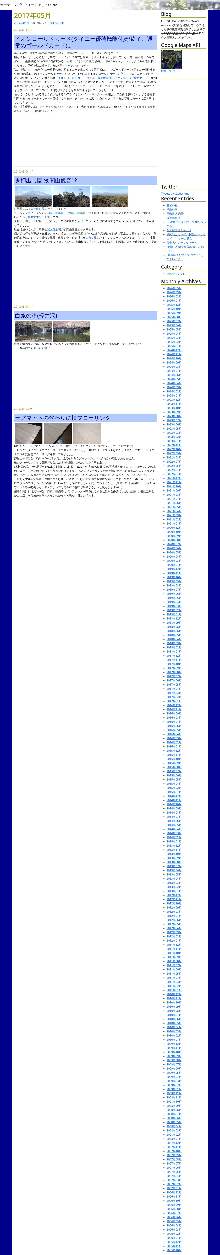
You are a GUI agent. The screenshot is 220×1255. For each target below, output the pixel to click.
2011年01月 (174, 990)
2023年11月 (174, 404)
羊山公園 (172, 209)
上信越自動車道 (76, 213)
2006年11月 (174, 1196)
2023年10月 (174, 408)
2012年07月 (174, 916)
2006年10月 (174, 1201)
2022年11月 (174, 445)
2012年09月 (174, 907)
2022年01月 (174, 474)
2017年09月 (174, 668)
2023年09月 (174, 412)
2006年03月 (174, 1229)
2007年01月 (174, 1188)
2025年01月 (174, 346)
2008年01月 (174, 1139)
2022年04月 (174, 470)
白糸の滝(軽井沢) (36, 315)
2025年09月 (174, 313)
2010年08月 (174, 1011)
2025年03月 (174, 338)
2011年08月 (174, 961)
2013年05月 (174, 874)
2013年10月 (174, 854)
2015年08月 (174, 767)
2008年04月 (174, 1126)
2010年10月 (174, 1002)
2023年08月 (174, 416)
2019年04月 (174, 602)
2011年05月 (174, 973)
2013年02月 (174, 887)
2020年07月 (174, 544)
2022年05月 (174, 466)
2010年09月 (174, 1006)
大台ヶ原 (91, 237)
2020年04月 (174, 556)
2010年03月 (174, 1031)
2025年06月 (174, 325)
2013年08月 (174, 862)
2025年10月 (174, 309)
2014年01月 (174, 841)
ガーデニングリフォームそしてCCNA (28, 4)
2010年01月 (174, 1040)
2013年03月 (174, 883)
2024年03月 (174, 387)
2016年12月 (174, 705)
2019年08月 (174, 585)
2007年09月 (174, 1155)
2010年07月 (174, 1015)
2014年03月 (174, 833)
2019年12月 (174, 569)
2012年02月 (174, 936)
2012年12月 (174, 895)
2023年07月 (174, 420)
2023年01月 (174, 441)
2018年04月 (174, 639)
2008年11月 (174, 1097)
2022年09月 (174, 453)
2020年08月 (174, 540)
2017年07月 (174, 676)
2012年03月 (174, 932)
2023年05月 (174, 428)
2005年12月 (174, 1242)
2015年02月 (174, 788)
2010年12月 (174, 994)
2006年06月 (174, 1217)
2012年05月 (174, 924)
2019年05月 (174, 598)
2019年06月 (174, 594)
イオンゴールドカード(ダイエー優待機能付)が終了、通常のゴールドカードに (83, 42)
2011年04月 (174, 978)
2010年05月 (174, 1023)
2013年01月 (174, 891)
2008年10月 (174, 1101)
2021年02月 (174, 519)
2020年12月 (174, 528)
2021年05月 (174, 507)
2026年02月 (174, 296)
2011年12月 (174, 945)
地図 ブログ (168, 71)
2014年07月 (174, 817)
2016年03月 (174, 738)
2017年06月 (21, 23)
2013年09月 (174, 858)
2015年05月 (174, 779)
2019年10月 (174, 577)
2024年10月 (174, 358)
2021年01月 (174, 523)
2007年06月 (174, 1167)
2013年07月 (174, 866)
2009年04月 (174, 1077)
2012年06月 (174, 920)
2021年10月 (174, 486)
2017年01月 (174, 701)
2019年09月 (174, 581)
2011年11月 (174, 949)
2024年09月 (174, 362)
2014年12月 (174, 796)
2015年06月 (174, 775)
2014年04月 (174, 829)
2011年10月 (174, 953)
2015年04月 (174, 784)
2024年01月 (174, 395)
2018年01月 (174, 651)
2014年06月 (174, 821)
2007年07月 (174, 1163)
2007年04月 (174, 1176)
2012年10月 (174, 903)
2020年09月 (174, 536)
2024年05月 (174, 379)
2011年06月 (174, 969)
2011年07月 (174, 965)
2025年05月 (174, 329)
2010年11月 (174, 998)
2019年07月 (174, 589)
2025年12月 (174, 305)
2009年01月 (174, 1089)
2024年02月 (174, 391)
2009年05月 (174, 1073)
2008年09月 (174, 1106)
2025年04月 (174, 333)
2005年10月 (174, 1250)
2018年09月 (174, 622)
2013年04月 (174, 878)
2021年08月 (174, 494)
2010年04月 (174, 1027)
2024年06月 (174, 375)
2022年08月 (174, 457)
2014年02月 (174, 837)
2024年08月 (174, 367)
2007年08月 (174, 1159)
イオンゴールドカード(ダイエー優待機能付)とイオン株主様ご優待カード (103, 78)
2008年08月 (174, 1110)
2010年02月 (174, 1035)
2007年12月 (174, 1143)
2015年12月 (174, 750)
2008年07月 (174, 1114)
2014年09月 (174, 808)
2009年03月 (174, 1081)
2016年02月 (174, 742)
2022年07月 (174, 461)
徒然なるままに (176, 274)
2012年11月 (174, 899)
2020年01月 (174, 565)
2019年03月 (174, 606)
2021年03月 (174, 515)
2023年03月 (174, 433)
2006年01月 (174, 1238)
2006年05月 (174, 1221)
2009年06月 (174, 1068)
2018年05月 (174, 635)
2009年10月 (174, 1052)
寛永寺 (51, 229)
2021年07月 (174, 499)
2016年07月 (174, 722)
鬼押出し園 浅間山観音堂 (46, 180)
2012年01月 (174, 940)
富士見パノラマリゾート (182, 242)
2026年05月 (174, 288)
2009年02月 (174, 1085)
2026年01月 (174, 300)
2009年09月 (174, 1056)
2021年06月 (174, 503)
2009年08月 (174, 1060)
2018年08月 (174, 627)
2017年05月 (174, 684)
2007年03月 (174, 1180)
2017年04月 (57, 23)
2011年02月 (174, 986)
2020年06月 (174, 548)
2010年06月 (174, 1019)
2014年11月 (174, 800)
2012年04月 (174, 928)
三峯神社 (172, 205)
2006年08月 (174, 1209)
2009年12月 (174, 1044)
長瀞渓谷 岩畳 (175, 214)
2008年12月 (174, 1093)
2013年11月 (174, 850)
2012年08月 (174, 912)
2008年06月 (174, 1118)
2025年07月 (174, 321)
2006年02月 (174, 1234)
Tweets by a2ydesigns (175, 193)
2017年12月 (174, 656)
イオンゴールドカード (88, 86)
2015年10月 (174, 759)
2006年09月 (174, 1205)
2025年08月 (174, 317)
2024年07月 (174, 371)
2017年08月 (174, 672)
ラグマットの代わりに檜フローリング (63, 417)
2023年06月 (174, 424)
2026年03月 (174, 292)
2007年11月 (174, 1147)
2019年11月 (174, 573)
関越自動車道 (55, 213)
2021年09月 (174, 490)
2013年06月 (174, 870)
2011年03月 (174, 982)
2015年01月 (174, 792)
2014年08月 (174, 812)
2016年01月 (174, 746)
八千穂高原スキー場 (179, 230)
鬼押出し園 (37, 209)
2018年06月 (174, 631)
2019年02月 (174, 610)
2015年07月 (174, 771)
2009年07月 (174, 1064)
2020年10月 (174, 532)
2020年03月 (174, 561)
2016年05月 (174, 730)
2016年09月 (174, 713)
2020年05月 (174, 552)
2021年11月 (174, 482)
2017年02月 (174, 697)
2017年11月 (174, 660)
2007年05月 (174, 1172)
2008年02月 (174, 1134)
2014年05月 (174, 825)
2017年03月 (174, 693)
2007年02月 (174, 1184)
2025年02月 (174, 342)
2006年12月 (174, 1192)
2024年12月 (174, 350)
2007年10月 (174, 1151)
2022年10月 (174, 449)
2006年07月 (174, 1213)
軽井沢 (32, 217)
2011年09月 (174, 957)
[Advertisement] (85, 140)
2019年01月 (174, 614)
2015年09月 (174, 763)
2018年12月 (174, 618)
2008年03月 (174, 1130)
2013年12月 (174, 845)
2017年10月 (174, 664)
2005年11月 (174, 1246)
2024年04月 (174, 383)
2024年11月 (174, 354)
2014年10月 (174, 804)
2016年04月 (174, 734)
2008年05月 (174, 1122)
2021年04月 (174, 511)
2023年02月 (174, 437)
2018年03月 (174, 643)
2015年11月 (174, 755)
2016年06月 (174, 726)
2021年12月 (174, 478)
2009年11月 (174, 1048)
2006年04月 (174, 1225)
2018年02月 (174, 647)
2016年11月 (174, 709)
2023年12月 (174, 400)
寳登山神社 (173, 218)
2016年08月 (174, 717)
